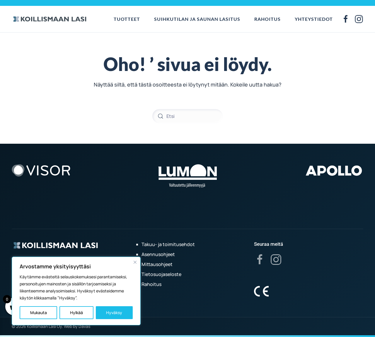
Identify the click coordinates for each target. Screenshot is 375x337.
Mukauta (38, 312)
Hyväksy (114, 312)
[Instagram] (276, 259)
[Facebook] (260, 259)
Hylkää (76, 312)
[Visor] (41, 170)
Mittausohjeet (157, 264)
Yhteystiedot (314, 19)
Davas (84, 326)
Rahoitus (267, 19)
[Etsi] (187, 116)
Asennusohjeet (158, 254)
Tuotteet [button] (127, 19)
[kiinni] (135, 262)
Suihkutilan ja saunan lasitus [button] (197, 19)
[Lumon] (187, 175)
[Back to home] (50, 19)
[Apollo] (334, 170)
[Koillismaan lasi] (56, 245)
